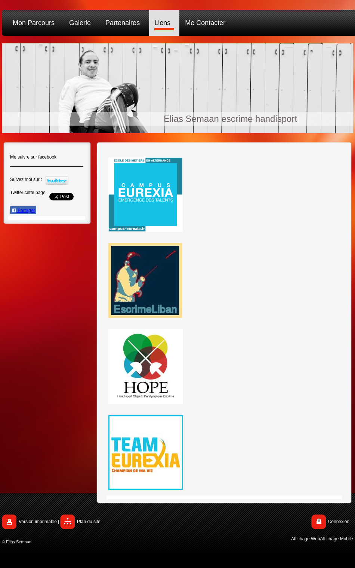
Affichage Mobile (337, 538)
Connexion (338, 521)
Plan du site (89, 521)
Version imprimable (38, 521)
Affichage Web (305, 538)
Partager (23, 210)
